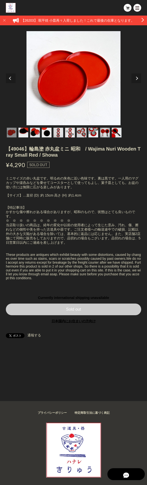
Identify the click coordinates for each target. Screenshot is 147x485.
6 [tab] (70, 132)
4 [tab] (47, 132)
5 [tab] (58, 132)
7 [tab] (81, 132)
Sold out (73, 309)
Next (136, 78)
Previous (11, 78)
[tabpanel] (73, 78)
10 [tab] (116, 132)
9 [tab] (105, 132)
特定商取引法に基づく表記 (92, 412)
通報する (34, 335)
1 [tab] (12, 132)
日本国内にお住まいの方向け (74, 321)
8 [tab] (93, 132)
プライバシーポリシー (52, 412)
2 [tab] (23, 132)
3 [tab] (35, 132)
